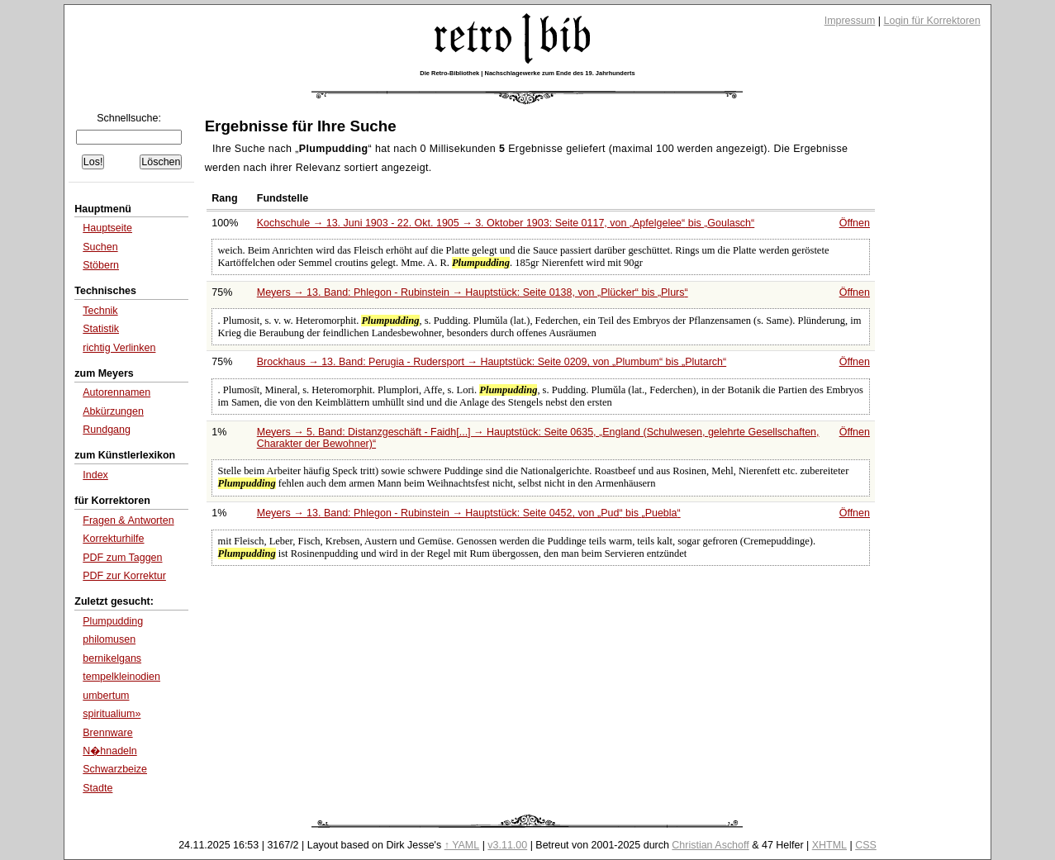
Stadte (97, 788)
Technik (100, 310)
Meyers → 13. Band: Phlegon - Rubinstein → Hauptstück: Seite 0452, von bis (469, 513)
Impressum (850, 20)
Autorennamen (116, 392)
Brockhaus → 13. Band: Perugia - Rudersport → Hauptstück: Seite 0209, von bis (491, 362)
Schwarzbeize (115, 769)
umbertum (106, 695)
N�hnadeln (109, 751)
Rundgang (107, 429)
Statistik (101, 329)
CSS (866, 845)
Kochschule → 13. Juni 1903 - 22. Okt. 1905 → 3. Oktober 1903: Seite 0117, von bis (505, 223)
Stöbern (101, 265)
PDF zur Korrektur (124, 576)
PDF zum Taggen (122, 557)
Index (95, 475)
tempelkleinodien (121, 676)
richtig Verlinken (119, 348)
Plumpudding (113, 621)
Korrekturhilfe (113, 538)
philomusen (109, 639)
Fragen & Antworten (128, 520)
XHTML (829, 845)
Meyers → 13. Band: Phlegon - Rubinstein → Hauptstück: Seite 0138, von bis (472, 292)
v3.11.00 (507, 845)
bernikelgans (112, 658)
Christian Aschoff (710, 845)
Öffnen (854, 223)
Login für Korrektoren (932, 20)
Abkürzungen (113, 411)
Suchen (100, 247)
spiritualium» (111, 714)
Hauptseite (107, 228)
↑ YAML (462, 845)
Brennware (107, 733)
